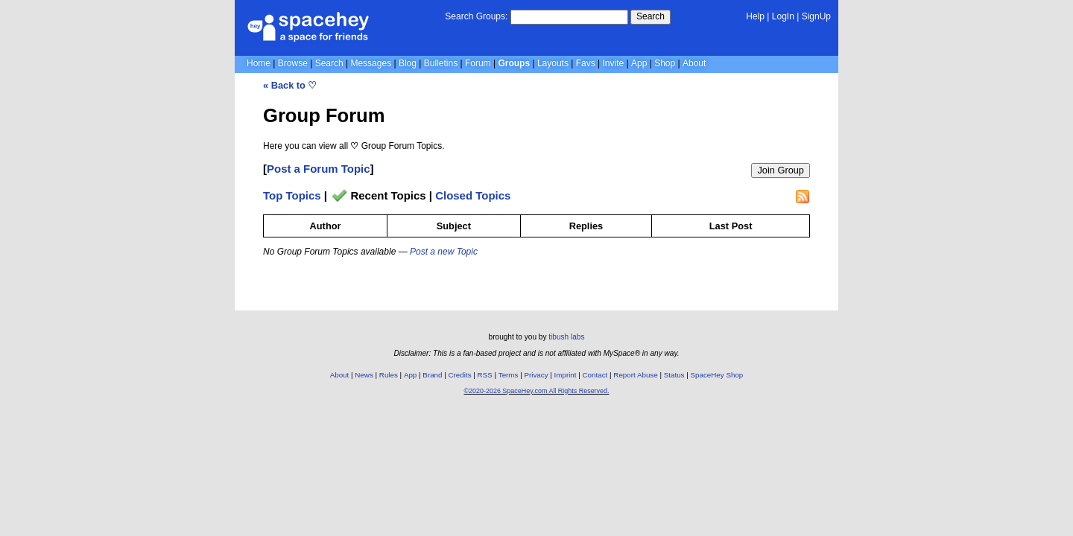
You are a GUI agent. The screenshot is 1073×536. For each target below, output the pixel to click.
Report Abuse (635, 375)
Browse (293, 63)
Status (674, 375)
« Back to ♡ (290, 85)
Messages (370, 63)
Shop (664, 63)
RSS (485, 375)
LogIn (783, 16)
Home (258, 63)
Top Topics (292, 195)
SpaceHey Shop (717, 375)
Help (755, 16)
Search (650, 16)
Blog (408, 63)
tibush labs (566, 337)
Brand (432, 375)
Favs (585, 63)
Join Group (780, 170)
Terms (508, 375)
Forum (478, 63)
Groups (514, 63)
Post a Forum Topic (318, 168)
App (639, 63)
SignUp (816, 16)
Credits (460, 375)
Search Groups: (476, 16)
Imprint (565, 375)
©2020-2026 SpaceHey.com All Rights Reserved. (536, 391)
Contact (595, 375)
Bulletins (441, 63)
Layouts (553, 63)
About (694, 63)
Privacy (536, 375)
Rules (388, 375)
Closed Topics (472, 195)
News (364, 375)
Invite (613, 63)
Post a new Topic (444, 251)
